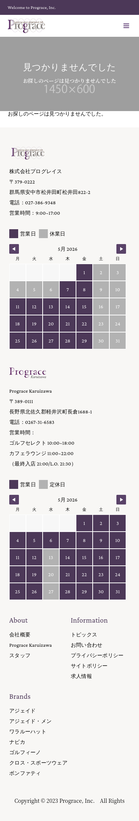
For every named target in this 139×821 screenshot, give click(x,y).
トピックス (84, 634)
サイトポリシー (89, 666)
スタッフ (19, 655)
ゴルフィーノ (25, 752)
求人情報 (81, 676)
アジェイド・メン (30, 721)
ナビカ (17, 742)
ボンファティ (25, 773)
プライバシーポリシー (97, 655)
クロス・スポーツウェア (38, 763)
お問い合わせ (87, 645)
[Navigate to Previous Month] (14, 249)
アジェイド (22, 711)
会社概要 (19, 634)
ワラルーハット (27, 731)
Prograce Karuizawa (30, 645)
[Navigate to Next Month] (121, 249)
